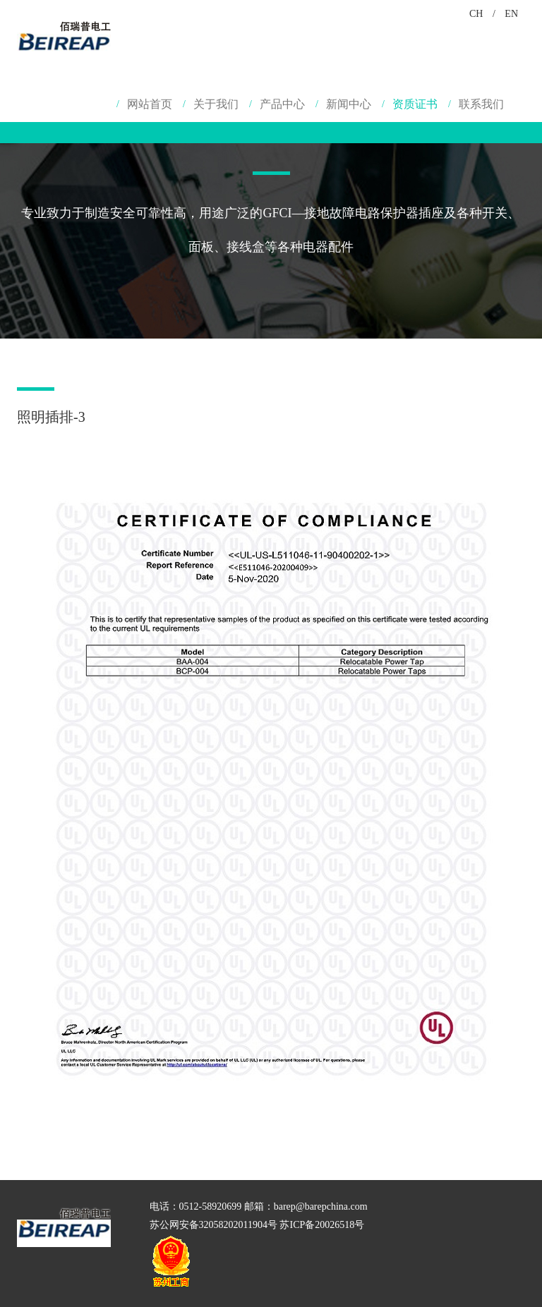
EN (511, 13)
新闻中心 (348, 104)
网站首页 (149, 104)
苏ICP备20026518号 (321, 1225)
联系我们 (481, 104)
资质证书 (415, 104)
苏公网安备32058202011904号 (213, 1225)
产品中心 (282, 104)
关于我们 (216, 104)
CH (476, 13)
